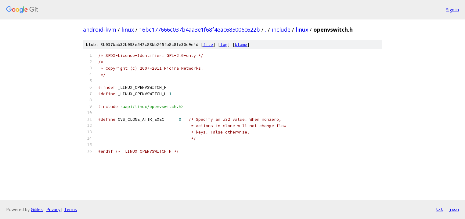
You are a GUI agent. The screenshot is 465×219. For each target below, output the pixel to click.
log (224, 44)
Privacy (53, 209)
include (281, 29)
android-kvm (99, 29)
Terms (70, 209)
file (208, 44)
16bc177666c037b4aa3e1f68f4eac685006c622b (199, 29)
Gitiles (37, 209)
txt (439, 209)
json (454, 209)
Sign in (452, 9)
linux (127, 29)
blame (241, 44)
